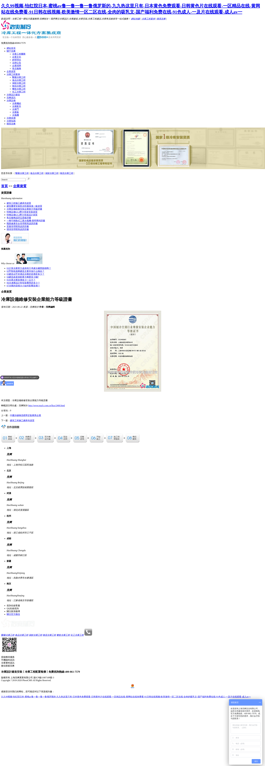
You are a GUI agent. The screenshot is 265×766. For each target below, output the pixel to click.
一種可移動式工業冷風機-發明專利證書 (26, 220)
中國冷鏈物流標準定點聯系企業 (25, 415)
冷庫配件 (16, 106)
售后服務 (16, 68)
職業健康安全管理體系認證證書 (22, 223)
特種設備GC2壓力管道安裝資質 (22, 212)
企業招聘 (16, 65)
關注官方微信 (13, 614)
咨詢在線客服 (13, 605)
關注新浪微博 (13, 611)
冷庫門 (15, 109)
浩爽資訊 (11, 97)
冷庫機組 (16, 103)
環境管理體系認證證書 (18, 229)
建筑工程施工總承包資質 (19, 203)
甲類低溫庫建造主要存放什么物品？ (25, 271)
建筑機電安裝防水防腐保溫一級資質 (24, 206)
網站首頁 (11, 48)
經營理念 (16, 60)
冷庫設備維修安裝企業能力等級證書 (24, 209)
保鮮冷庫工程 (19, 83)
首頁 (4, 186)
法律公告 (16, 63)
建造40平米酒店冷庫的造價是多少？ (25, 274)
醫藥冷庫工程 (19, 77)
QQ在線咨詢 (13, 608)
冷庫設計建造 (13, 94)
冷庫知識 (11, 121)
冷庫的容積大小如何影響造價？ (23, 286)
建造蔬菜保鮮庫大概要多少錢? (23, 277)
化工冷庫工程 (19, 92)
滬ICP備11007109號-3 (43, 677)
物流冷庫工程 (19, 86)
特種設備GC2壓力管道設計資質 (22, 215)
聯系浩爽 (161, 19)
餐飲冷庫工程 (19, 89)
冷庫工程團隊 (19, 54)
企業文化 (16, 57)
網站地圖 (135, 19)
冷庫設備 (11, 100)
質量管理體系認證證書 (18, 226)
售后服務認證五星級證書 (19, 218)
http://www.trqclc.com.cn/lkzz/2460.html (46, 405)
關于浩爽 (11, 51)
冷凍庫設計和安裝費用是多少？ (23, 283)
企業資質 (11, 71)
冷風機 (15, 115)
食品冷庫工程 (19, 80)
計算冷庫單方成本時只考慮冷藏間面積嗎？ (29, 268)
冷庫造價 (11, 118)
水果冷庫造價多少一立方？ (21, 280)
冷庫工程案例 (148, 19)
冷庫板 (15, 112)
